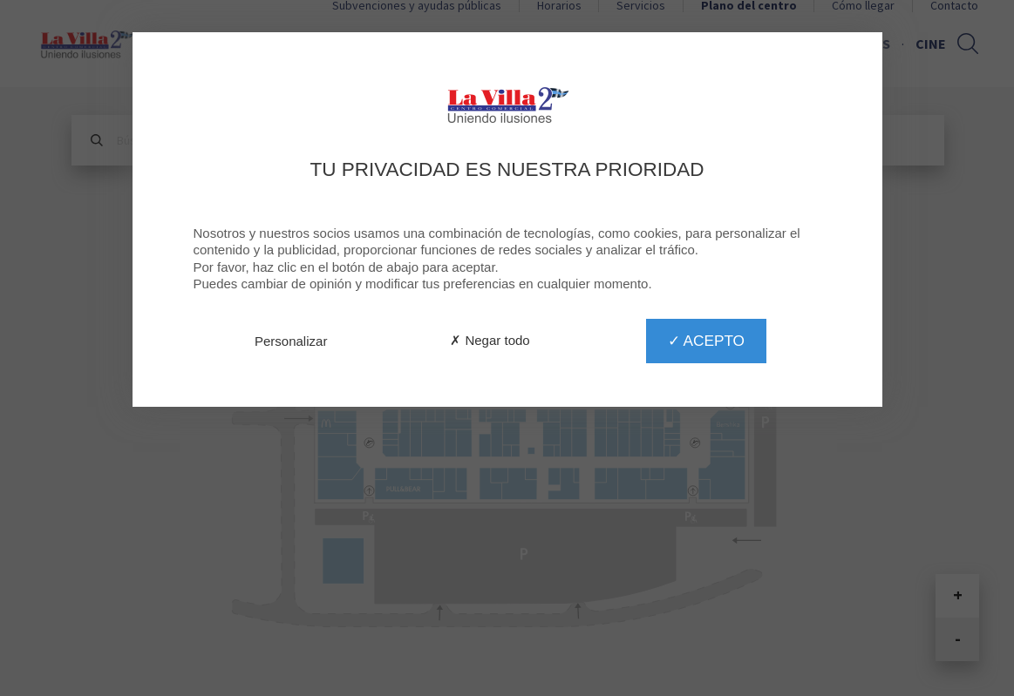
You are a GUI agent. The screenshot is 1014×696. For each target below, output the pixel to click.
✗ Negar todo (489, 340)
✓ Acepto (706, 340)
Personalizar (291, 341)
